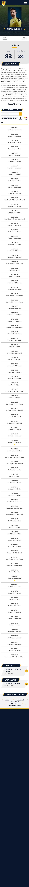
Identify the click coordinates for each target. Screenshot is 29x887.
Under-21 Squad (14, 701)
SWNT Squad (20, 699)
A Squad (5, 39)
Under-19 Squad (14, 703)
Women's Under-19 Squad (14, 705)
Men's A (7, 699)
